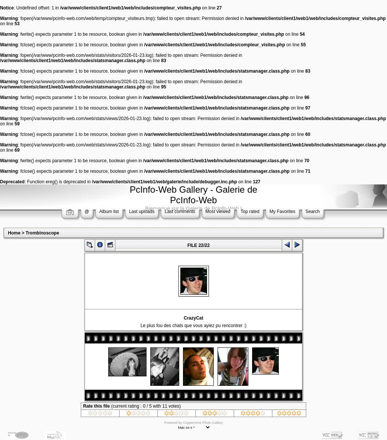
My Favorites (282, 211)
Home (14, 233)
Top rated (249, 211)
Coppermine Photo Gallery (203, 423)
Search (312, 211)
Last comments (180, 211)
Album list (109, 211)
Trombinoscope (42, 233)
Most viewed (218, 211)
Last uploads (141, 211)
